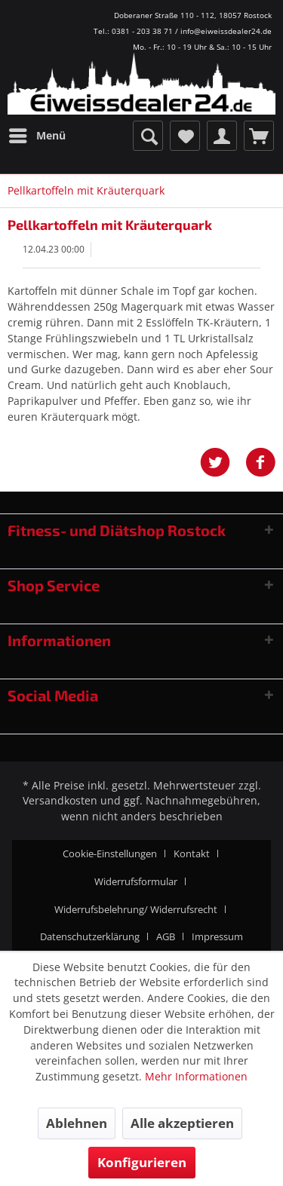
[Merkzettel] (185, 136)
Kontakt (192, 853)
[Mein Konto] (222, 136)
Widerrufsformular (135, 881)
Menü (37, 133)
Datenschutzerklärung (90, 936)
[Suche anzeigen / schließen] (148, 136)
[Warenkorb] (259, 136)
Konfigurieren (141, 1162)
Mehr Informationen (196, 1076)
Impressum (217, 936)
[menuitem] (36, 136)
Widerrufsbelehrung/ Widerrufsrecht (135, 909)
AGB (165, 936)
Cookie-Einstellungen (110, 853)
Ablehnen (76, 1123)
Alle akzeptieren (182, 1123)
